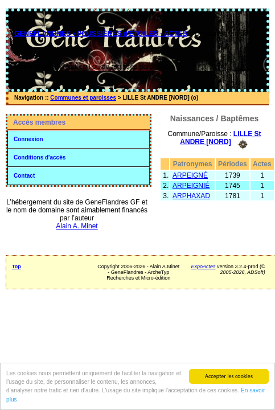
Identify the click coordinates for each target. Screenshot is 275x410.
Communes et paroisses (83, 98)
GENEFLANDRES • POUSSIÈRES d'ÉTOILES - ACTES (100, 34)
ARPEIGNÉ (190, 175)
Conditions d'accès (39, 157)
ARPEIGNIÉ (191, 186)
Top (16, 266)
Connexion (28, 139)
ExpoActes (203, 266)
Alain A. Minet (76, 226)
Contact (24, 176)
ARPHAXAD (191, 196)
